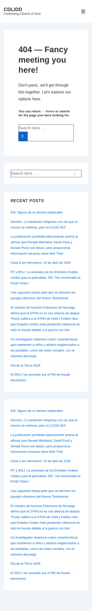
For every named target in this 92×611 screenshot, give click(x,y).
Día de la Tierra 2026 (25, 365)
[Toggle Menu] (83, 11)
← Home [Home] (47, 111)
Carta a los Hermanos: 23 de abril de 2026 (41, 262)
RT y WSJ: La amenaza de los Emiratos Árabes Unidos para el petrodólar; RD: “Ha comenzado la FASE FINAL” (45, 277)
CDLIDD (13, 9)
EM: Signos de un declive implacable (37, 212)
